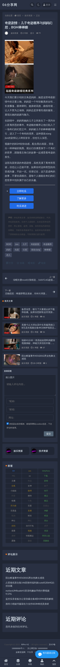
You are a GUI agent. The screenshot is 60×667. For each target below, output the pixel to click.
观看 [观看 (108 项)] (13, 530)
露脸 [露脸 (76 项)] (13, 540)
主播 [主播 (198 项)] (13, 481)
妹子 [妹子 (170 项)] (46, 486)
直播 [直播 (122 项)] (30, 510)
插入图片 (10, 377)
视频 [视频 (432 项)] (30, 530)
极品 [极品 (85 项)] (46, 500)
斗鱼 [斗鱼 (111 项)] (30, 500)
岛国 (17, 249)
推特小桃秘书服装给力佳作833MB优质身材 (27, 603)
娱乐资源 (28, 15)
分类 (18, 662)
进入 (8, 255)
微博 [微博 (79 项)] (30, 490)
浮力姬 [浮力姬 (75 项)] (13, 505)
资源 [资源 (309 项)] (46, 530)
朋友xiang (35, 249)
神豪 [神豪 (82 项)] (46, 510)
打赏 (9, 263)
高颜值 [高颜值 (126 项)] (46, 540)
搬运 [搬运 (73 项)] (46, 495)
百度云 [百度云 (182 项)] (46, 505)
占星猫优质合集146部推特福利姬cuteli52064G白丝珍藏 (30, 584)
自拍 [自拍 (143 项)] (13, 526)
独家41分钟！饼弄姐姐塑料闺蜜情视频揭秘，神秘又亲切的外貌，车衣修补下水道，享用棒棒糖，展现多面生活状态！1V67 (38, 344)
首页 (19, 15)
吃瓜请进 (21, 205)
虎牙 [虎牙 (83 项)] (46, 526)
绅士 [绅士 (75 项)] (13, 520)
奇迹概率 (47, 244)
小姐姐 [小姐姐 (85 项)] (13, 490)
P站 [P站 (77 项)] (13, 476)
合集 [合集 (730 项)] (13, 486)
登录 (46, 4)
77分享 (30, 652)
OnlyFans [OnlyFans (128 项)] (46, 471)
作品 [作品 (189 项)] (30, 481)
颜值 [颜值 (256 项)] (30, 540)
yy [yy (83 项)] (30, 476)
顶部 (54, 662)
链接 (42, 263)
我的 (42, 662)
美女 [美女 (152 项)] (46, 520)
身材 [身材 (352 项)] (13, 535)
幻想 (25, 249)
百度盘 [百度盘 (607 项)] (13, 510)
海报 (31, 263)
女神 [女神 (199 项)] (30, 486)
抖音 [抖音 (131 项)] (13, 495)
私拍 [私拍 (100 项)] (13, 515)
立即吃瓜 (21, 191)
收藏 (20, 263)
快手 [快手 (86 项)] (46, 490)
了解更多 (21, 198)
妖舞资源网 (20, 652)
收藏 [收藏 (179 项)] (13, 500)
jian (16, 244)
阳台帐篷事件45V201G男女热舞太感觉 (25, 577)
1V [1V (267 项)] (13, 471)
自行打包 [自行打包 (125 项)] (30, 526)
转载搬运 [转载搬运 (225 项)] (30, 535)
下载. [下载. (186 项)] (46, 476)
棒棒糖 (47, 249)
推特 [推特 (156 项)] (30, 495)
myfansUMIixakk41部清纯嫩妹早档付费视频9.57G (27, 592)
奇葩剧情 (35, 244)
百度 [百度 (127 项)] (30, 505)
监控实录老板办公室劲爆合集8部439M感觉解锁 (29, 598)
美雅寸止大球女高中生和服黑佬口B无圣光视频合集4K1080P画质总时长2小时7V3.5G (38, 327)
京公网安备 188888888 (37, 648)
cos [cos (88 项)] (29, 471)
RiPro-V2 (25, 644)
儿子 (25, 244)
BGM (8, 244)
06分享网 (9, 5)
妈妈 (8, 249)
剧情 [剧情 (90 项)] (46, 481)
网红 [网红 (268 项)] (30, 520)
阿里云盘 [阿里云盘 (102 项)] (46, 535)
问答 (30, 662)
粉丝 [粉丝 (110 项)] (30, 515)
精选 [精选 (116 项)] (46, 515)
